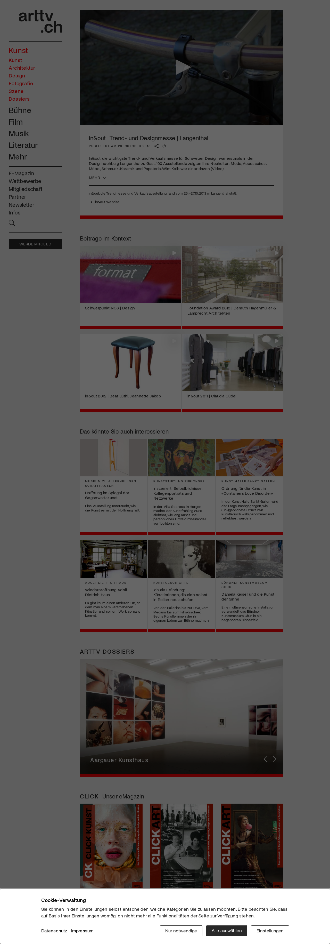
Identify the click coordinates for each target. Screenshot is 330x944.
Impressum (82, 931)
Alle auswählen (227, 930)
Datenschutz (54, 931)
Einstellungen (270, 930)
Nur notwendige (181, 930)
